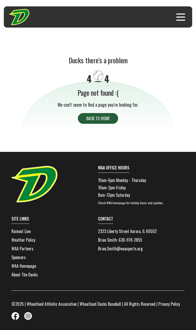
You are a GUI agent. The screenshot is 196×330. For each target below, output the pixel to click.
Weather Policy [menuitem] (23, 240)
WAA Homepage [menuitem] (23, 266)
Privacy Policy (169, 304)
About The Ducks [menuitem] (24, 275)
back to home (98, 118)
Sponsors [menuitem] (18, 257)
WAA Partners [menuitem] (22, 249)
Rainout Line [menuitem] (21, 231)
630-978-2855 (130, 240)
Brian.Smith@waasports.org (120, 249)
